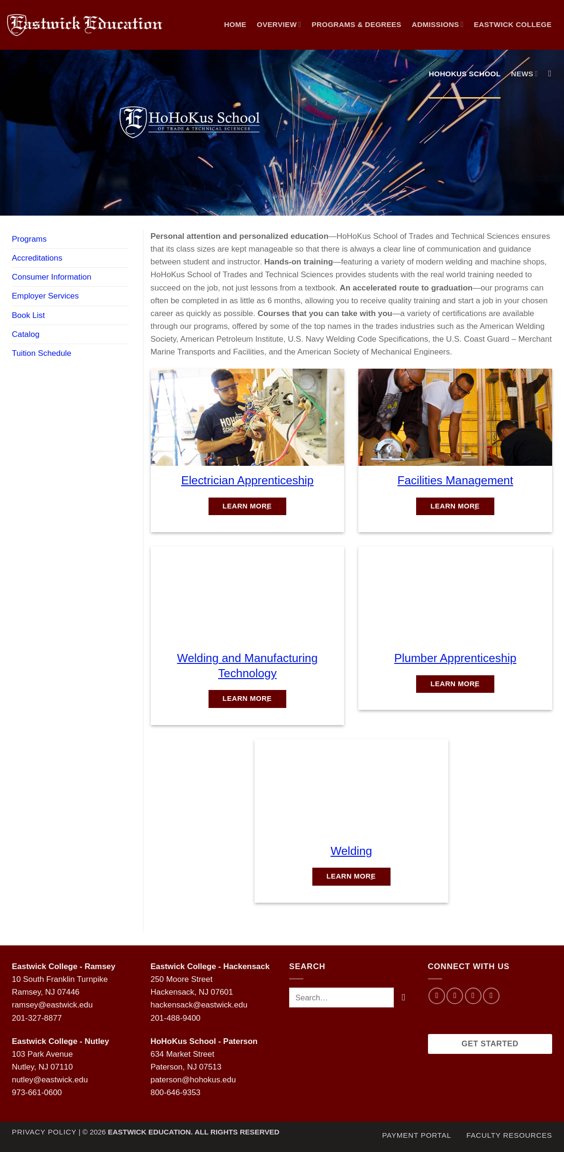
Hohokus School (465, 74)
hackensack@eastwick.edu (199, 1004)
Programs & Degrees (356, 24)
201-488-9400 (175, 1018)
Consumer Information (51, 276)
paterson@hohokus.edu (193, 1079)
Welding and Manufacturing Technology (247, 666)
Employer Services (45, 295)
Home (235, 24)
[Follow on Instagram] (454, 996)
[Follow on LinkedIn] (491, 996)
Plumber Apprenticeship (455, 658)
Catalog (25, 334)
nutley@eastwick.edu (50, 1079)
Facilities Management (455, 480)
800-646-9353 (175, 1092)
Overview (279, 24)
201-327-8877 (37, 1018)
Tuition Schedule (42, 353)
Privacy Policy (44, 1132)
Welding (351, 850)
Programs (29, 239)
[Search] (552, 74)
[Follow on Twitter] (473, 996)
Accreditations (37, 258)
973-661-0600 (37, 1092)
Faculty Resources (509, 1135)
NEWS (524, 73)
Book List (28, 315)
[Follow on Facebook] (436, 996)
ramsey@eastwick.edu (52, 1004)
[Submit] (403, 997)
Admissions (438, 24)
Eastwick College (513, 24)
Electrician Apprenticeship (247, 480)
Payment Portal (416, 1135)
